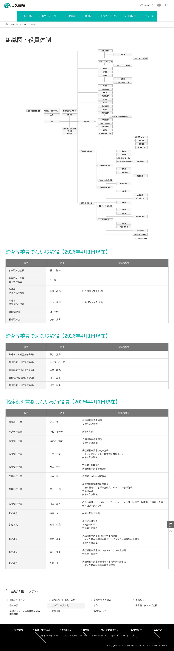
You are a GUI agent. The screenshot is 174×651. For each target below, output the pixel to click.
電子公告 (114, 636)
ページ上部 (170, 531)
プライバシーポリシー (49, 636)
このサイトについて (98, 636)
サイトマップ (171, 525)
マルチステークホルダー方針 (74, 636)
